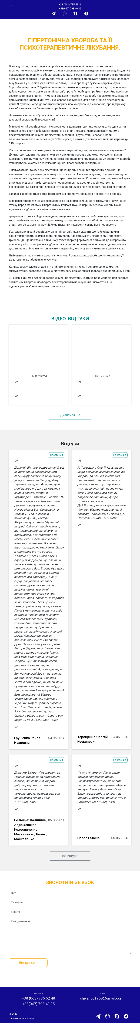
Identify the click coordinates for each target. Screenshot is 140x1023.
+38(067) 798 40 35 (70, 8)
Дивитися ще (70, 415)
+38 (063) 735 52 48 (70, 4)
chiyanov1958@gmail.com (101, 998)
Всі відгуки (70, 856)
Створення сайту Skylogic (21, 1018)
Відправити (28, 962)
